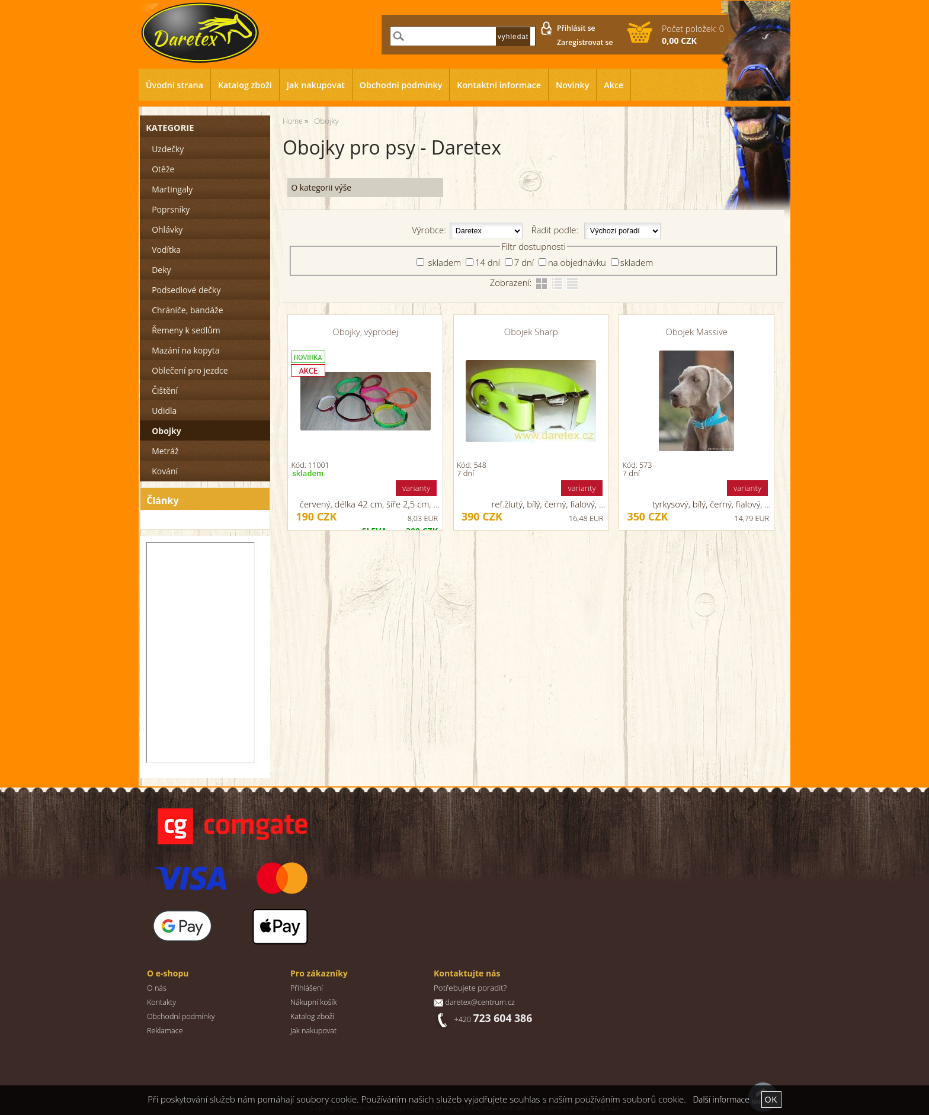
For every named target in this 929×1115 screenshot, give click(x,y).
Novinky (572, 85)
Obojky (166, 430)
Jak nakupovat (316, 85)
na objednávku (577, 262)
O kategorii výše (321, 187)
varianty (416, 488)
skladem (443, 262)
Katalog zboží (245, 85)
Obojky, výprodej (365, 332)
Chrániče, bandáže (187, 310)
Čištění (165, 390)
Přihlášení (306, 988)
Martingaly (172, 189)
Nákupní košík (313, 1002)
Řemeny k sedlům (186, 330)
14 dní (487, 262)
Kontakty (161, 1002)
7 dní (524, 262)
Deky (161, 269)
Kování (165, 471)
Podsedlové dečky (186, 289)
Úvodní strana (174, 85)
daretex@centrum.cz (479, 1002)
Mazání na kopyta (185, 350)
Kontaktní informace (499, 85)
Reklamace (165, 1031)
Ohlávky (167, 229)
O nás (156, 988)
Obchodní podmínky (401, 85)
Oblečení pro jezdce (190, 370)
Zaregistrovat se (585, 42)
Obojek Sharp (531, 332)
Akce (613, 85)
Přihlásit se (576, 28)
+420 (493, 1019)
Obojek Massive (697, 332)
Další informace (721, 1099)
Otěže (163, 169)
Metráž (165, 451)
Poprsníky (171, 209)
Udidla (164, 410)
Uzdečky (168, 149)
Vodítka (166, 249)
